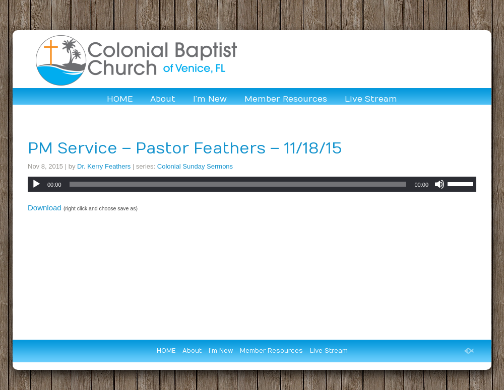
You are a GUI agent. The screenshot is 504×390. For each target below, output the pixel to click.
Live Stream (371, 99)
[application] (252, 184)
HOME (120, 99)
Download (44, 207)
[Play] (36, 184)
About (162, 99)
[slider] (238, 184)
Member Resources (285, 99)
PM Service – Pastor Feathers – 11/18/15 (185, 149)
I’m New (210, 99)
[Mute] (439, 184)
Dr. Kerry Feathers (104, 166)
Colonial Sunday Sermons (195, 166)
